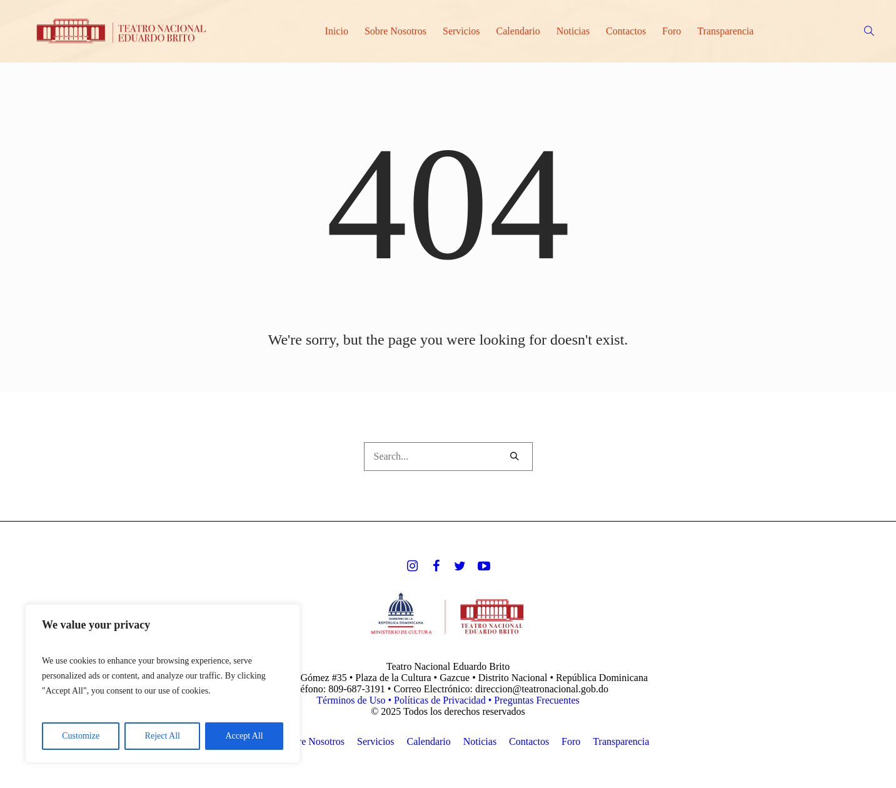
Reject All (162, 735)
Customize (80, 735)
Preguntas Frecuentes (536, 700)
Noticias (479, 741)
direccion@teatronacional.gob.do (541, 689)
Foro (570, 741)
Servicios (376, 741)
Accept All (244, 735)
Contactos (529, 741)
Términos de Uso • (355, 700)
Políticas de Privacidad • (444, 700)
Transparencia (621, 741)
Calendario (429, 741)
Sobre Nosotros (314, 741)
